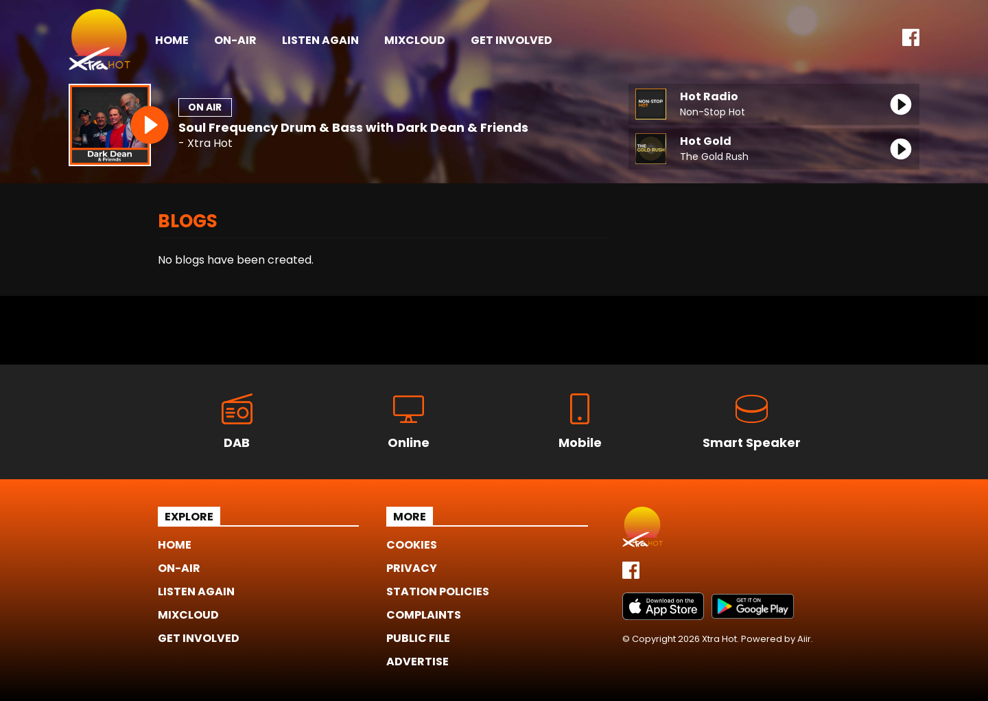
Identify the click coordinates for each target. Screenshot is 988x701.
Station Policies (437, 591)
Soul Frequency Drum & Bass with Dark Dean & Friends (353, 127)
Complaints (423, 615)
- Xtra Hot (205, 144)
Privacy (411, 568)
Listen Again (320, 40)
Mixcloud (414, 40)
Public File (418, 638)
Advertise (417, 661)
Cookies (411, 545)
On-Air (235, 40)
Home (172, 40)
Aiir (804, 638)
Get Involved (511, 40)
